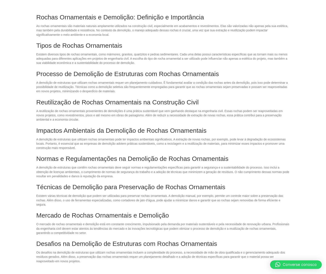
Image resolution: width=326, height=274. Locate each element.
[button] (296, 264)
